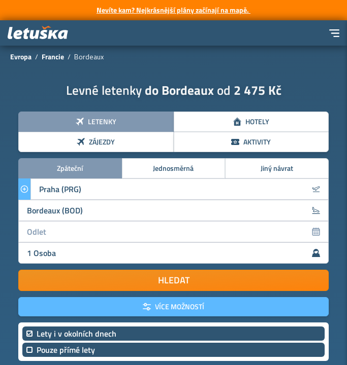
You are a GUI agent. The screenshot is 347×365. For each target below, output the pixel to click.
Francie (53, 56)
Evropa (20, 56)
